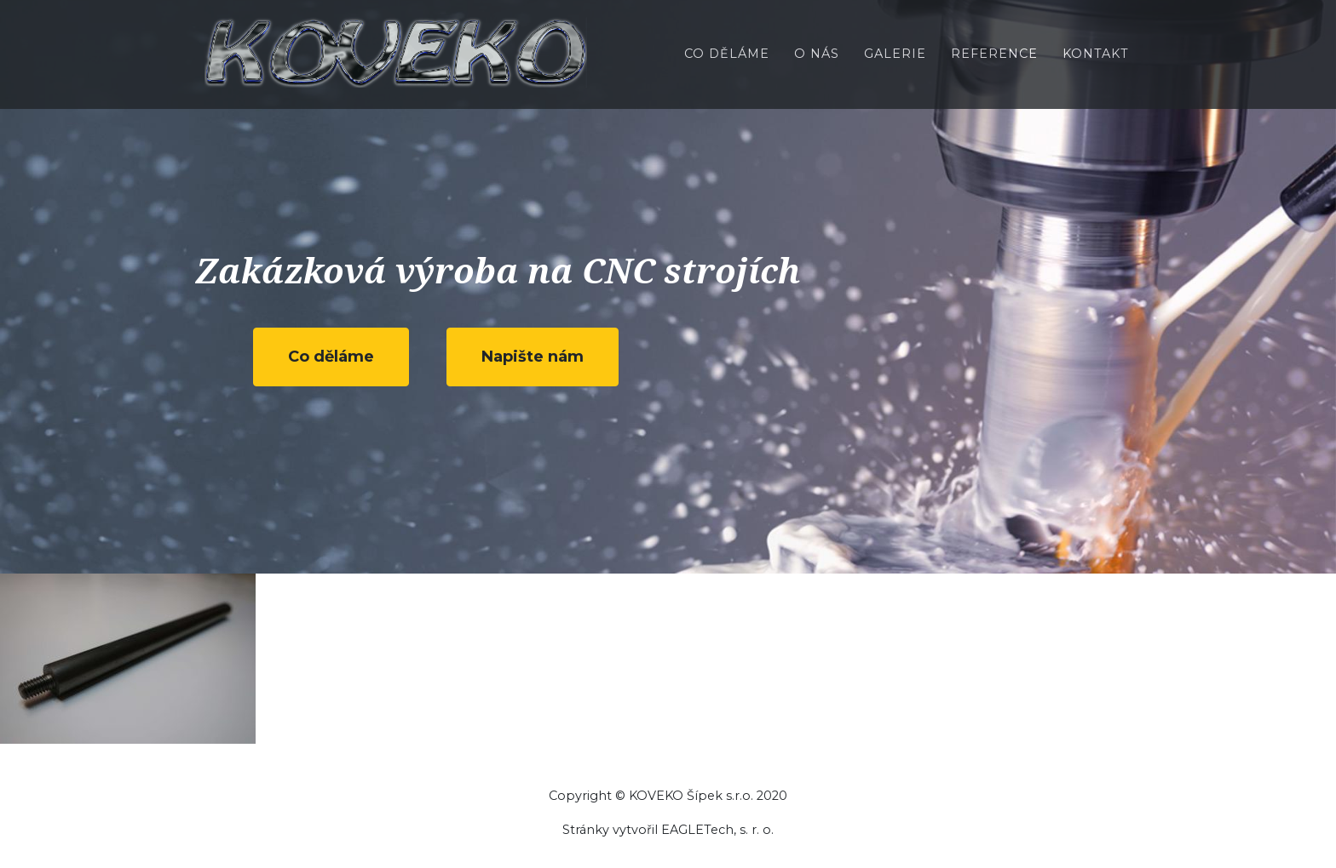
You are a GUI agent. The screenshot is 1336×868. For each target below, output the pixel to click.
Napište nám (532, 356)
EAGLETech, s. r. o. (717, 829)
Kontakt (1095, 64)
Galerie (895, 64)
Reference (994, 64)
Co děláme (726, 64)
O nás (816, 64)
